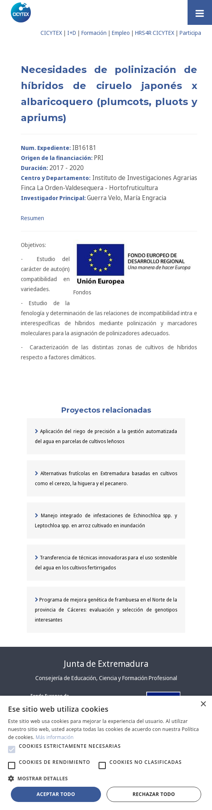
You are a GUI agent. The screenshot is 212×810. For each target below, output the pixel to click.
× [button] (203, 704)
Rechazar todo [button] (154, 794)
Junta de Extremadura (106, 663)
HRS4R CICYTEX (154, 32)
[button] (12, 749)
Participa (190, 32)
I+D (71, 32)
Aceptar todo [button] (55, 794)
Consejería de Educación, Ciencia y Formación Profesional (106, 678)
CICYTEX (51, 32)
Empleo (121, 32)
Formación (94, 32)
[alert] (106, 753)
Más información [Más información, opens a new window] (55, 737)
